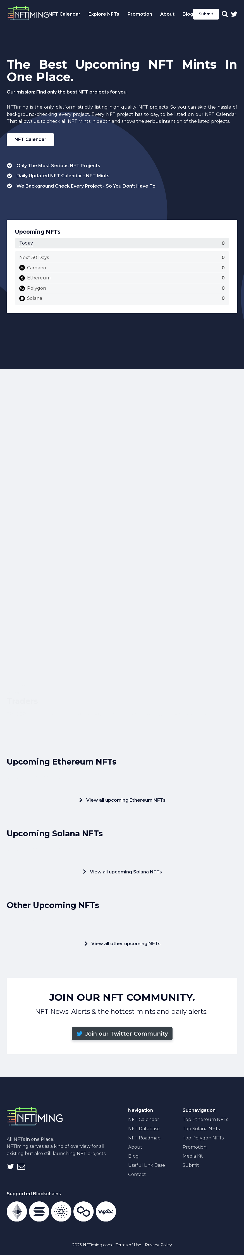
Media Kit (193, 1156)
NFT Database (144, 1128)
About (135, 1147)
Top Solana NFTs (201, 1128)
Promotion (195, 1147)
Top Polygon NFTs (203, 1138)
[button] (122, 1033)
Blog (188, 14)
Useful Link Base (146, 1165)
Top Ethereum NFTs (205, 1119)
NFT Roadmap (144, 1138)
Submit (206, 13)
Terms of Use (128, 1244)
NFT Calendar (30, 139)
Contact (137, 1174)
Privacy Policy (158, 1244)
